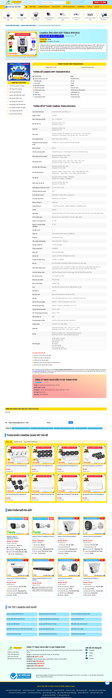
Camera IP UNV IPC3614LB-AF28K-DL (67, 536)
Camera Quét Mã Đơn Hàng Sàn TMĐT (80, 614)
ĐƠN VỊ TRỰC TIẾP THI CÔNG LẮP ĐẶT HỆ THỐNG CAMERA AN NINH (56, 686)
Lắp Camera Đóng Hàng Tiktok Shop (48, 634)
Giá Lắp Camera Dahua (81, 428)
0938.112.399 (100, 2)
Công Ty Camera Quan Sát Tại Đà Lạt (21, 428)
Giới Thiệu (33, 6)
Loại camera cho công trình (16, 101)
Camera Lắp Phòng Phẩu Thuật (17, 95)
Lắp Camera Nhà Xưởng (49, 692)
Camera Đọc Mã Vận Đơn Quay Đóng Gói (49, 619)
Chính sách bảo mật (12, 656)
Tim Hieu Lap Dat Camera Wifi (95, 428)
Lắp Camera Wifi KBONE (48, 695)
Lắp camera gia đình (81, 690)
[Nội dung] (56, 416)
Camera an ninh (70, 690)
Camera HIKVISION (59, 690)
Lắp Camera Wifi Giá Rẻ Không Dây (66, 692)
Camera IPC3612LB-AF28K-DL (90, 578)
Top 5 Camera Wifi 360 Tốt (15, 110)
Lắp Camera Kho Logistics (15, 89)
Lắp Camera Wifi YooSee (96, 692)
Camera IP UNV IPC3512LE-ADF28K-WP (16, 578)
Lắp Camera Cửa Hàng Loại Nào (17, 692)
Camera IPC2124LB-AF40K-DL (65, 578)
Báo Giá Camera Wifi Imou (15, 113)
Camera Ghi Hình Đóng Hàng (14, 634)
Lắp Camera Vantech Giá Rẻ (13, 690)
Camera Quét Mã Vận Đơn (77, 619)
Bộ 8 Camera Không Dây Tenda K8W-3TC (93, 465)
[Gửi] (71, 422)
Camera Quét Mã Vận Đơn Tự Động (47, 624)
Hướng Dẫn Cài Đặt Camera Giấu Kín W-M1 (64, 428)
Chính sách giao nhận (13, 654)
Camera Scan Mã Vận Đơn (13, 624)
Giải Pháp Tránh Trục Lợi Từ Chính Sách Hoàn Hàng (19, 629)
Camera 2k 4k (18, 442)
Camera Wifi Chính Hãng (12, 25)
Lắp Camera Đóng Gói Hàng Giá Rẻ (47, 614)
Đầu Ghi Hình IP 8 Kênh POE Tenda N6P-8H (67, 494)
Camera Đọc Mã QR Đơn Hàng (46, 629)
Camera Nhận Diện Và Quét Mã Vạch (16, 619)
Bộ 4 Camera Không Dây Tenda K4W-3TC (16, 494)
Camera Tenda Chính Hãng (28, 25)
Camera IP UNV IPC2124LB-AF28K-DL (92, 536)
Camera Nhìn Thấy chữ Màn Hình (17, 104)
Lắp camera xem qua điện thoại (97, 690)
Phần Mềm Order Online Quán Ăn (79, 624)
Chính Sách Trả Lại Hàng (77, 629)
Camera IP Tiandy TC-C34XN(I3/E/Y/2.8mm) (43, 536)
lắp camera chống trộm (15, 98)
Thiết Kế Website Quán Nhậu (78, 634)
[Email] (38, 423)
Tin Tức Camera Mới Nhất (22, 607)
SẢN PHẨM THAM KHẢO (30, 442)
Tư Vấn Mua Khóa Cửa (63, 695)
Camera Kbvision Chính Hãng (44, 690)
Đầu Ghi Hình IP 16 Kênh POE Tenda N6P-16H (43, 494)
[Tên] (17, 423)
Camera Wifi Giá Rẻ (83, 692)
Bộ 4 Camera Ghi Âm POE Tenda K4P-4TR (67, 465)
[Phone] (60, 423)
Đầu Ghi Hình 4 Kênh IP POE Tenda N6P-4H (93, 494)
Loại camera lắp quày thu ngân (17, 107)
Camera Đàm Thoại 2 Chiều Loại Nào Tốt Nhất (42, 428)
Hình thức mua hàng (13, 652)
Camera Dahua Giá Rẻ (29, 690)
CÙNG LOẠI (9, 442)
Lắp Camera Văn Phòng (34, 692)
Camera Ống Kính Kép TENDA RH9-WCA (50, 25)
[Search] (54, 2)
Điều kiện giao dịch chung (14, 658)
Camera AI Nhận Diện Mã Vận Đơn (15, 614)
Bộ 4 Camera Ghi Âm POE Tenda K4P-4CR (16, 465)
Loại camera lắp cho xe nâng (16, 85)
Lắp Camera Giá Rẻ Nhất (15, 92)
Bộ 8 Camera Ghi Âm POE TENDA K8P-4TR (42, 465)
